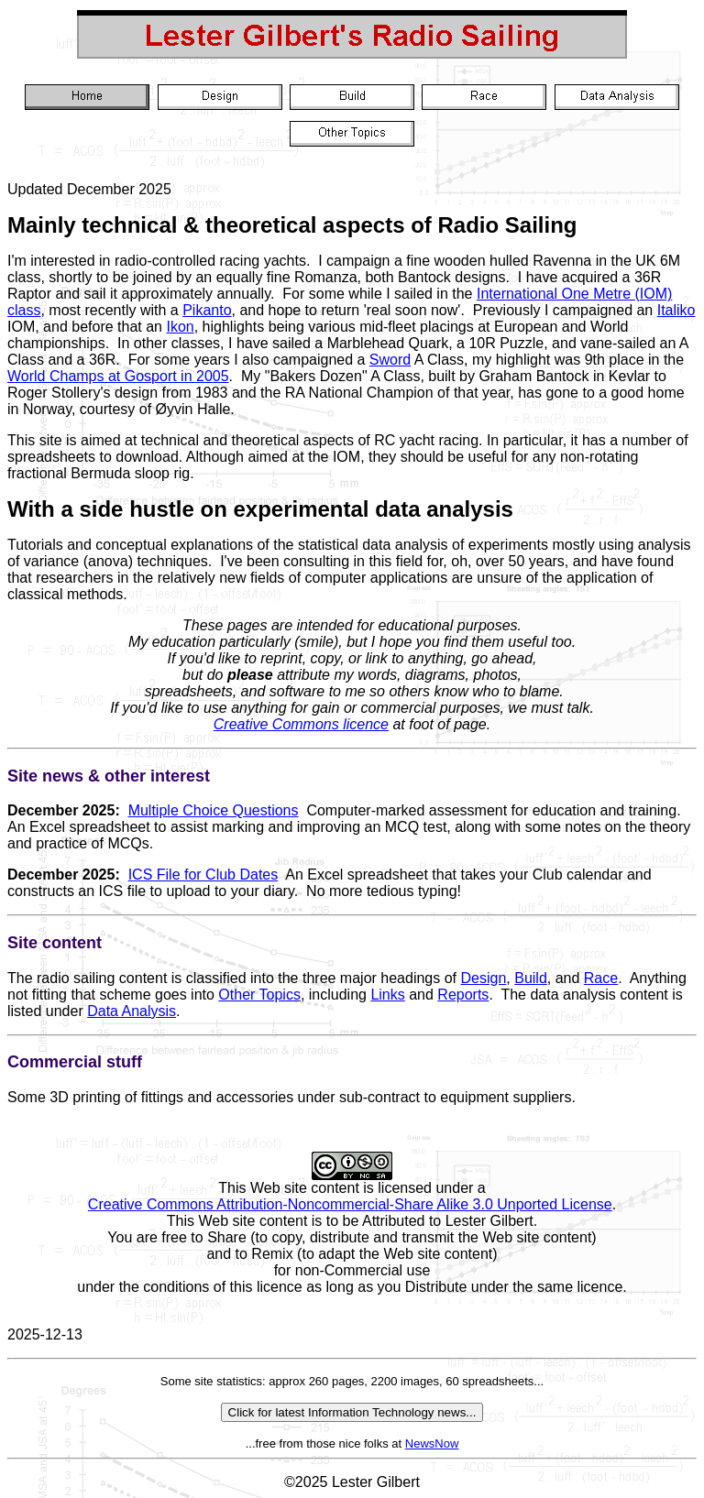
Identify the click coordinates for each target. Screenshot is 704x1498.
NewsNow (432, 1443)
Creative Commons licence (301, 724)
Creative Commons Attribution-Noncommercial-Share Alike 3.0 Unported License (350, 1204)
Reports (463, 994)
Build (530, 978)
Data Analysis (131, 1011)
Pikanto (206, 310)
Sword (390, 359)
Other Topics (259, 994)
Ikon (179, 326)
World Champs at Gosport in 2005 (118, 376)
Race (601, 978)
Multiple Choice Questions (213, 810)
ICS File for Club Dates (203, 874)
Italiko (676, 310)
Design (484, 978)
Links (387, 994)
